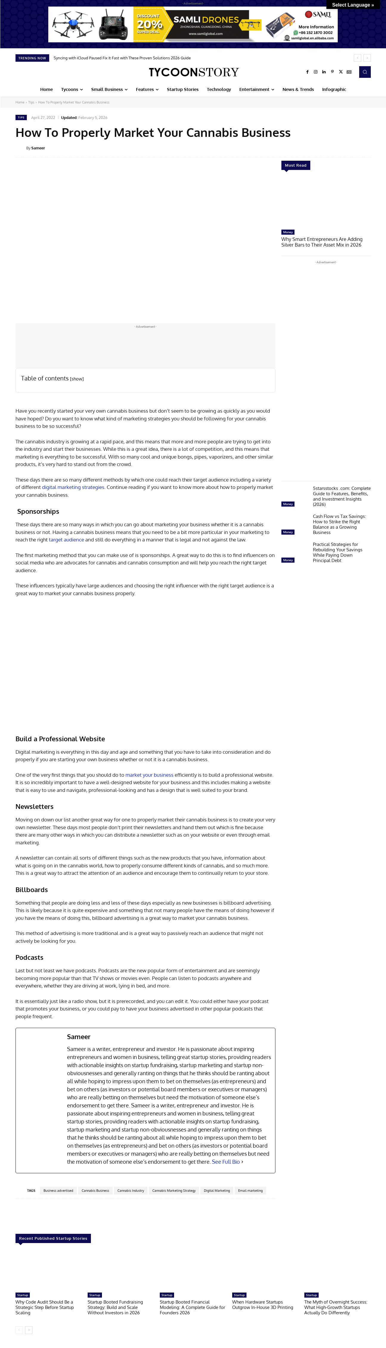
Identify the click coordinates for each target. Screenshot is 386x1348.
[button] (365, 72)
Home (19, 102)
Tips (31, 102)
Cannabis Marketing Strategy (174, 1190)
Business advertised (58, 1190)
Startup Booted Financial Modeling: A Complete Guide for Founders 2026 (192, 1307)
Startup (22, 1295)
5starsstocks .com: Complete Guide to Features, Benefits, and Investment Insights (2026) (342, 496)
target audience (66, 539)
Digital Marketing (217, 1190)
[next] (367, 58)
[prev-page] (19, 1330)
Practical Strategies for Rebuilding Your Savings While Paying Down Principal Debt (337, 552)
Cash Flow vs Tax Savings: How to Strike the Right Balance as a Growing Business (339, 524)
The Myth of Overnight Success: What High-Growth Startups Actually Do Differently (336, 1307)
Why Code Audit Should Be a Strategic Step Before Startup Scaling (44, 1307)
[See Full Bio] (242, 1162)
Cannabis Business (95, 1190)
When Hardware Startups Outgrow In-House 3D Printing (262, 1304)
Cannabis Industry (130, 1190)
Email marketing (250, 1190)
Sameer (38, 148)
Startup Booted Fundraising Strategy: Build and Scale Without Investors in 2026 (115, 1307)
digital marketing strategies (73, 487)
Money (288, 232)
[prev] (357, 58)
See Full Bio (226, 1161)
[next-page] (28, 1330)
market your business (149, 775)
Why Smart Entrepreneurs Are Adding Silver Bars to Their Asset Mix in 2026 (325, 241)
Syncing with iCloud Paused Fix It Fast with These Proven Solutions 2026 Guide (122, 57)
